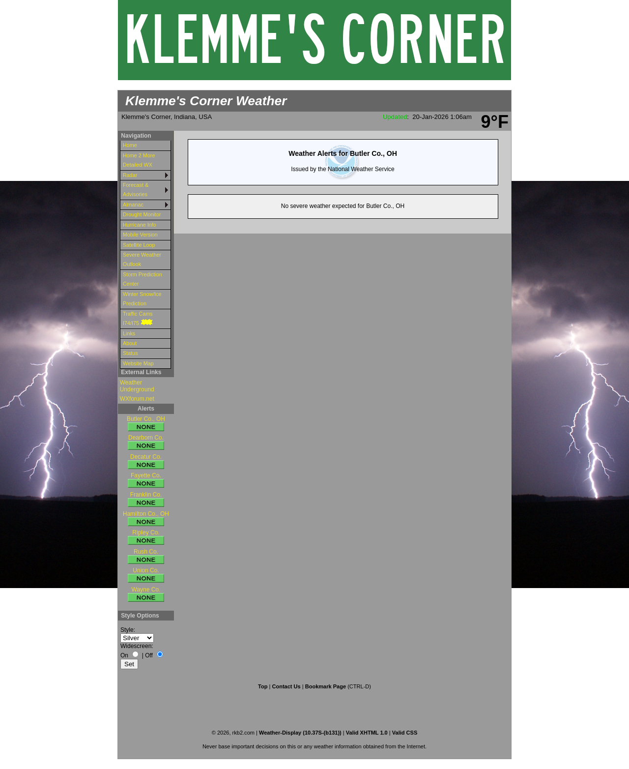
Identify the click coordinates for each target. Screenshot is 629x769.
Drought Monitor (142, 214)
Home (130, 145)
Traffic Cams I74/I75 (138, 318)
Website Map (138, 363)
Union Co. (146, 575)
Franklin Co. (146, 499)
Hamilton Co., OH (146, 519)
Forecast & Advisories (135, 189)
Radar (130, 175)
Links (129, 333)
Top (262, 686)
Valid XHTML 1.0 (367, 733)
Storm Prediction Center (142, 279)
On (124, 655)
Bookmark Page (325, 686)
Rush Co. (146, 556)
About (130, 343)
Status (130, 353)
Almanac (133, 204)
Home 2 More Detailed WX (139, 160)
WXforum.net (137, 398)
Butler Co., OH (146, 424)
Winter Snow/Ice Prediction (142, 298)
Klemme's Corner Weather (205, 100)
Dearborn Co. (146, 442)
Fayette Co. (146, 480)
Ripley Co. (146, 537)
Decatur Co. (146, 462)
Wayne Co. (146, 594)
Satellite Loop (139, 245)
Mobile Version (140, 234)
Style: (127, 629)
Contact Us (286, 686)
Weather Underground (137, 386)
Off (149, 655)
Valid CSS (405, 733)
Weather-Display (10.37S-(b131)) (301, 733)
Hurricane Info (139, 225)
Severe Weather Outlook (142, 259)
